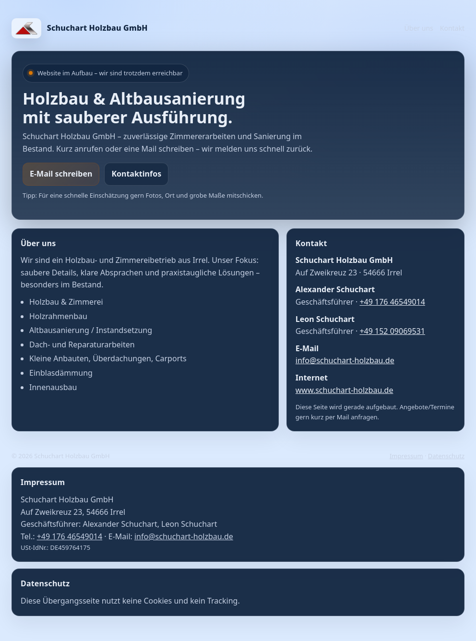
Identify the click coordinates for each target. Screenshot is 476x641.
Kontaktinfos (136, 173)
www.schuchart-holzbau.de (344, 390)
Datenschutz (446, 455)
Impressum (406, 455)
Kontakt (452, 28)
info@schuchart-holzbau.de (345, 360)
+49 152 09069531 (392, 331)
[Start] (80, 28)
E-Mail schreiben (61, 173)
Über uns (419, 28)
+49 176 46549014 (392, 302)
